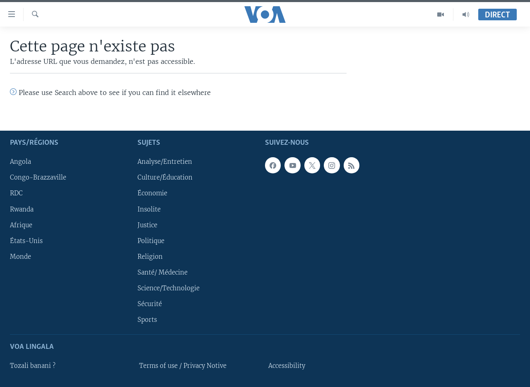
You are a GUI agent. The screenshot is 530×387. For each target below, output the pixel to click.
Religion (150, 256)
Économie (152, 193)
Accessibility (286, 366)
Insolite (149, 209)
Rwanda (22, 209)
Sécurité (149, 304)
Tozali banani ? (32, 366)
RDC (16, 193)
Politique (150, 241)
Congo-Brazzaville (38, 177)
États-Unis (26, 241)
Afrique (21, 225)
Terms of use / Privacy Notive (182, 366)
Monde (20, 256)
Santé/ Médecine (162, 272)
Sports (147, 320)
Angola (20, 162)
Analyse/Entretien (164, 162)
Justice (147, 225)
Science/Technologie (168, 288)
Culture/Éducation (165, 177)
